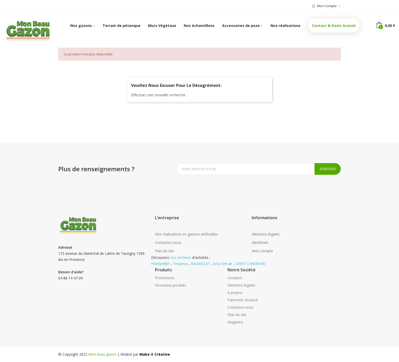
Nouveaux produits (170, 285)
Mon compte (262, 250)
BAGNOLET (200, 263)
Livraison (234, 277)
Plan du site (164, 250)
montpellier (160, 263)
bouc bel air (222, 263)
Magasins (235, 322)
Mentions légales (266, 234)
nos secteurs (180, 257)
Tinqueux (180, 263)
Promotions (165, 277)
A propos (235, 292)
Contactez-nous (168, 242)
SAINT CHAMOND (250, 263)
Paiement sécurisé (242, 299)
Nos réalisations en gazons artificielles (186, 234)
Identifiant (260, 242)
